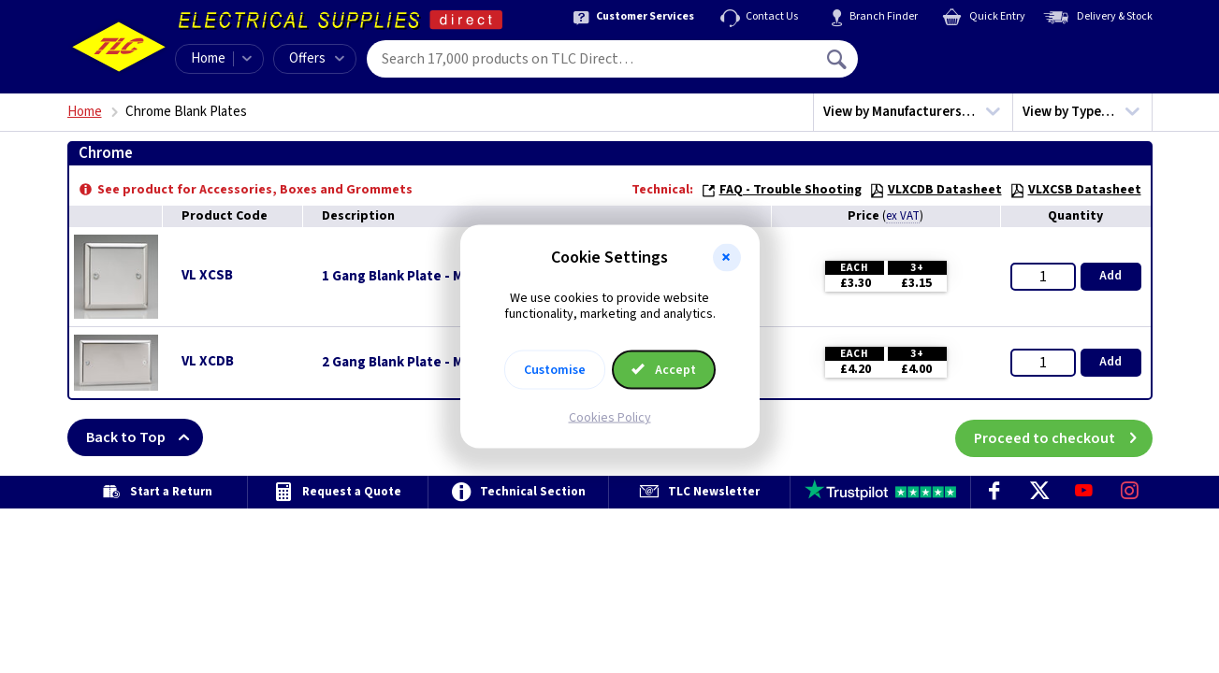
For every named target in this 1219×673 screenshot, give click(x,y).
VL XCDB (207, 361)
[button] (727, 258)
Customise (555, 369)
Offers (316, 58)
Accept (664, 369)
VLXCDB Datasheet (935, 189)
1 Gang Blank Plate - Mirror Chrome (433, 276)
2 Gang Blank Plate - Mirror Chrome (433, 362)
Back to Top (144, 437)
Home (208, 58)
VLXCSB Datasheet (1075, 189)
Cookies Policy (610, 417)
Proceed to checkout (1063, 437)
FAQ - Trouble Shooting (781, 189)
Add (1110, 275)
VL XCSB (207, 275)
